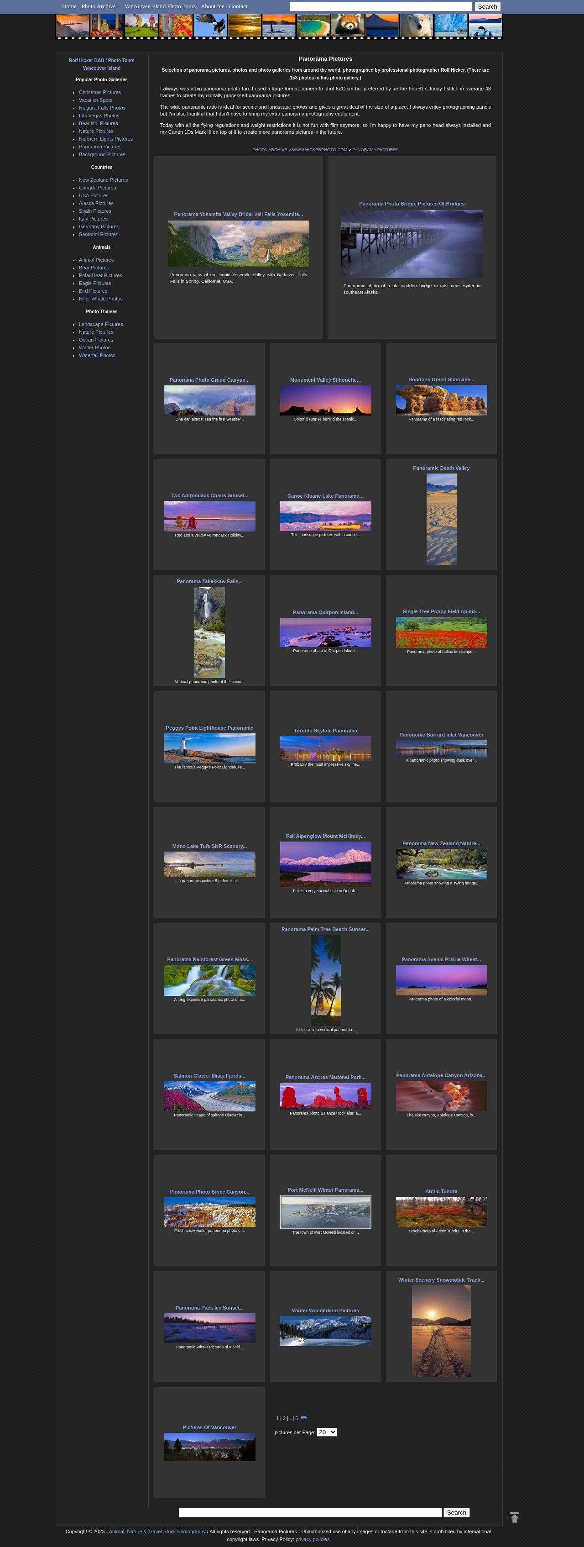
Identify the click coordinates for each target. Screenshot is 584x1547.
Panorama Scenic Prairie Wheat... (441, 959)
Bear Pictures (94, 267)
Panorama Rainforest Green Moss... (209, 959)
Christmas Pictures (100, 92)
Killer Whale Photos (101, 298)
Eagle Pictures (95, 283)
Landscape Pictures (101, 324)
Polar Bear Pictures (100, 275)
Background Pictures (102, 154)
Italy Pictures (93, 218)
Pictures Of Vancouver (209, 1427)
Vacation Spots (95, 100)
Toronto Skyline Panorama (325, 730)
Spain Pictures (95, 211)
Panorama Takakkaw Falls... (210, 581)
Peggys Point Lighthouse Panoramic (209, 728)
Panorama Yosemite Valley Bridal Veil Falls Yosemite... (238, 214)
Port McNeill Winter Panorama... (325, 1190)
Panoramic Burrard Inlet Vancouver (441, 734)
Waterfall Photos (97, 355)
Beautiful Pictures (98, 123)
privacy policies (313, 1539)
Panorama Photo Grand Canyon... (210, 380)
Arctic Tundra (441, 1191)
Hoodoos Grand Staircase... (441, 379)
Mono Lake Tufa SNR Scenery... (209, 846)
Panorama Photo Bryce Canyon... (210, 1191)
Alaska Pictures (96, 203)
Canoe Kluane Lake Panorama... (325, 496)
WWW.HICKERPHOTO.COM (319, 149)
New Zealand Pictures (103, 180)
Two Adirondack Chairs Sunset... (210, 495)
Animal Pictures (96, 260)
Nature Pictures (96, 131)
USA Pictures (94, 195)
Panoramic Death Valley (441, 468)
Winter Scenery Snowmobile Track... (441, 1280)
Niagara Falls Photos (102, 107)
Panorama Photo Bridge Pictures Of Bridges (411, 203)
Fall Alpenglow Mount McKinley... (325, 836)
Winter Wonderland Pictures (325, 1310)
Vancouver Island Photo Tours (160, 6)
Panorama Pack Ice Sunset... (210, 1307)
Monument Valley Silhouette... (325, 380)
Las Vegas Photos (99, 115)
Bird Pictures (93, 291)
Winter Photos (94, 347)
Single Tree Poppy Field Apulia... (441, 611)
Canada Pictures (97, 187)
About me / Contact (224, 6)
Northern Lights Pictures (106, 139)
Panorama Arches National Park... (326, 1077)
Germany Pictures (99, 226)
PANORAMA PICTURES (375, 149)
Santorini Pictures (98, 234)
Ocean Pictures (96, 339)
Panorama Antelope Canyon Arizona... (441, 1075)
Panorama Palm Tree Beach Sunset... (326, 929)
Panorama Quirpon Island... (325, 612)
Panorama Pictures (100, 146)
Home (69, 6)
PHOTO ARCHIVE (269, 149)
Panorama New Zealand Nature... (441, 843)
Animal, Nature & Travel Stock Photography (157, 1531)
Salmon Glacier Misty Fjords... (209, 1076)
